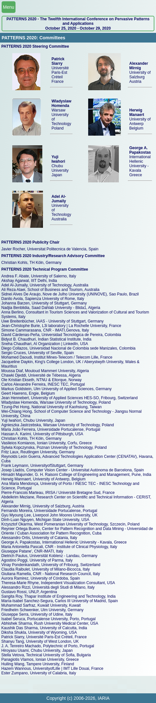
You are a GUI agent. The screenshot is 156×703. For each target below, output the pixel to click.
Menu (8, 7)
